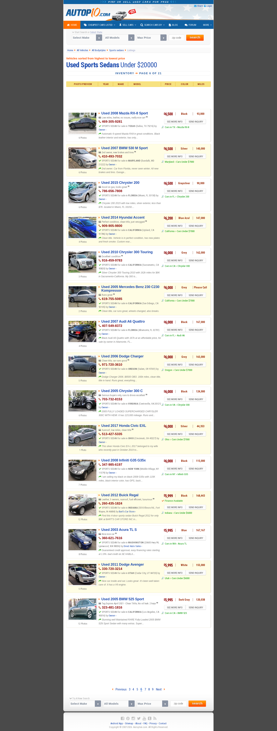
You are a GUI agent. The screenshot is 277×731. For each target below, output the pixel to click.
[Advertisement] (138, 97)
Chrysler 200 (183, 197)
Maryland (169, 162)
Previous (119, 689)
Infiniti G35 (183, 474)
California (169, 231)
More (206, 24)
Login (209, 5)
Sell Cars (126, 25)
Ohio (167, 440)
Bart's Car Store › (127, 511)
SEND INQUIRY (196, 122)
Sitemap (129, 723)
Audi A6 (181, 336)
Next (160, 689)
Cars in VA (170, 405)
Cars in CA (170, 266)
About (138, 723)
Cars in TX (170, 127)
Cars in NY (170, 474)
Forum (190, 25)
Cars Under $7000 (185, 162)
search (195, 37)
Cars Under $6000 (183, 513)
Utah (167, 578)
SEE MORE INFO (174, 122)
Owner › (102, 129)
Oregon (168, 370)
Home (72, 25)
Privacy (153, 723)
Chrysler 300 (184, 266)
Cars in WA (170, 544)
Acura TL (182, 544)
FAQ (145, 723)
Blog (173, 25)
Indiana (168, 513)
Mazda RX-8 (183, 127)
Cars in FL (170, 197)
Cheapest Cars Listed (98, 25)
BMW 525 (182, 613)
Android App (116, 723)
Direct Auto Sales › (133, 546)
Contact (163, 723)
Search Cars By (151, 25)
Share (200, 5)
